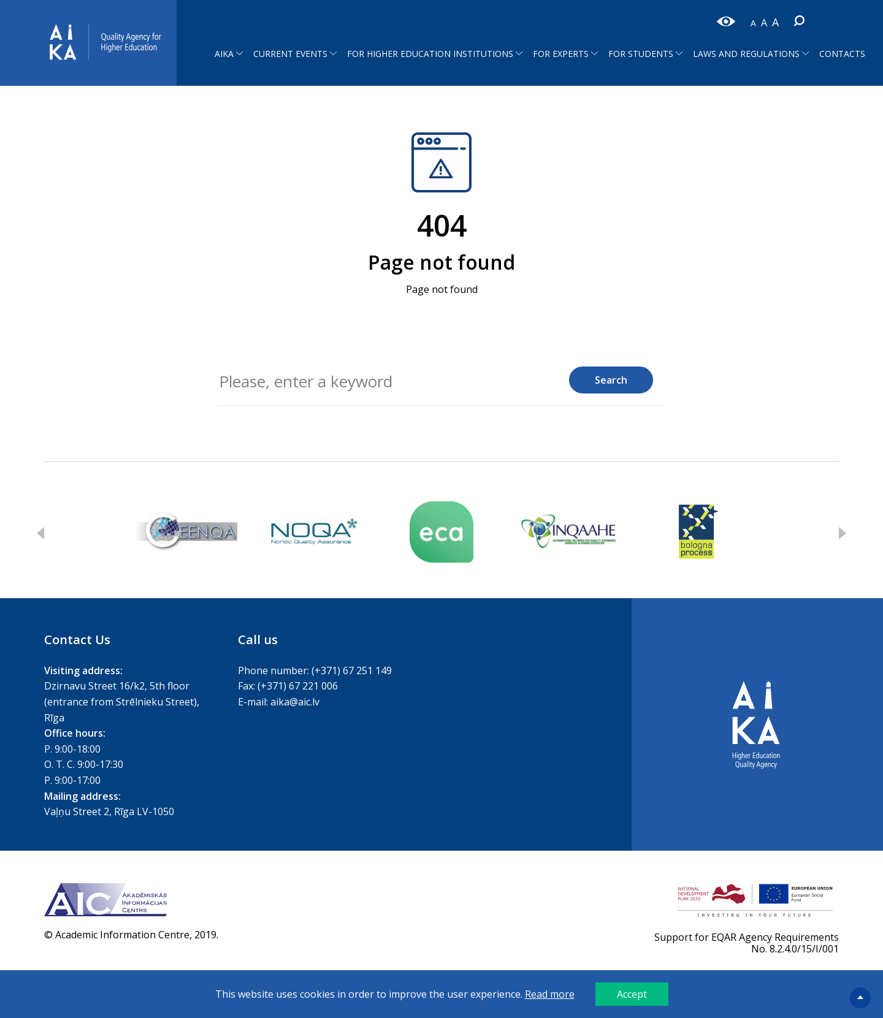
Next (842, 533)
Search (611, 380)
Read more (550, 994)
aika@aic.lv (294, 701)
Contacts (842, 53)
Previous (40, 533)
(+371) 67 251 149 (352, 670)
